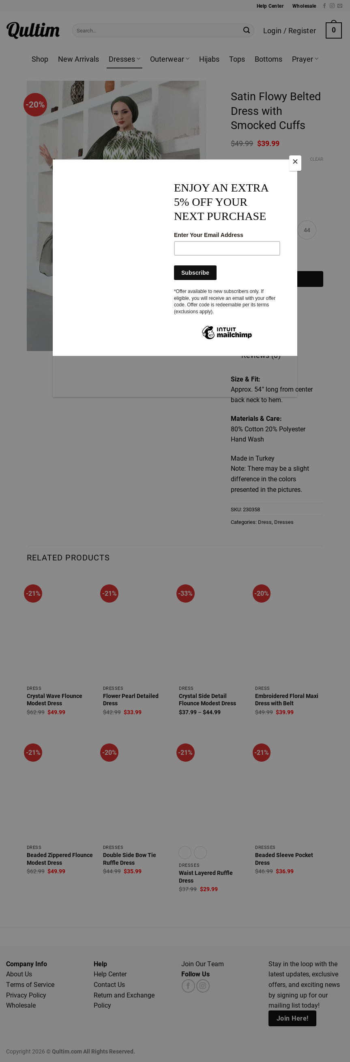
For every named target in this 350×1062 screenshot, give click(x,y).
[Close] (295, 163)
